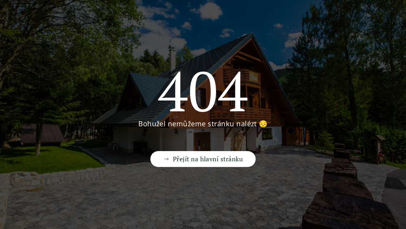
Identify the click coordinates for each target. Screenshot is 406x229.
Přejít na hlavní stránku (203, 159)
